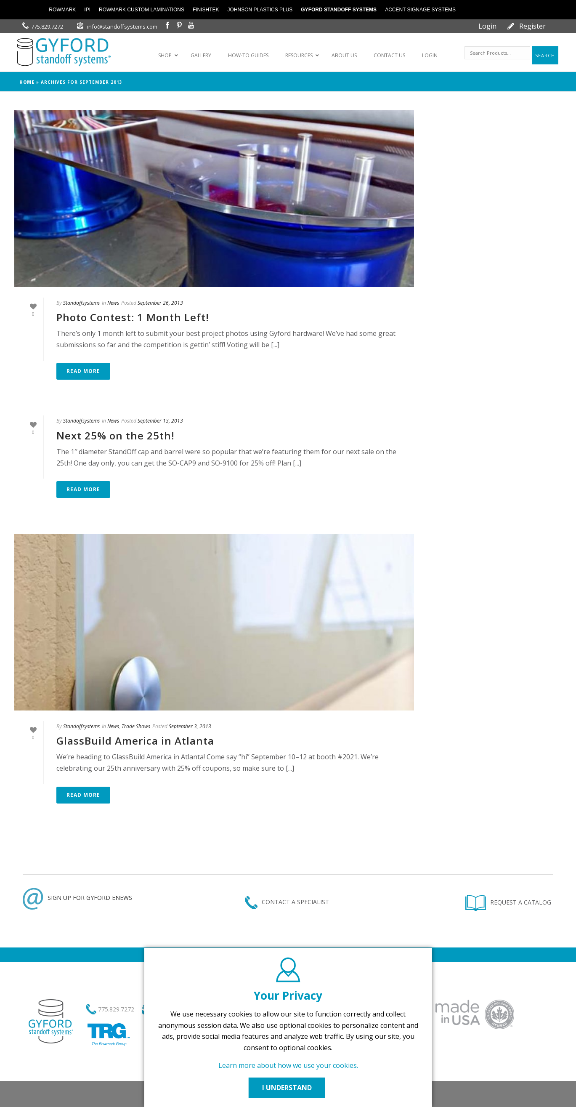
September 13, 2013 (160, 420)
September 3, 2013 (190, 726)
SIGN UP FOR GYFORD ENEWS (77, 898)
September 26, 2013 (160, 302)
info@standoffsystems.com (122, 26)
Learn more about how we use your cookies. (288, 1065)
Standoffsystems (81, 302)
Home (27, 82)
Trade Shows (136, 726)
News (113, 302)
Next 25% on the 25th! (115, 435)
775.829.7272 (47, 26)
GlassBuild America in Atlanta (135, 741)
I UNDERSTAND (288, 1087)
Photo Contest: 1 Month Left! (132, 317)
